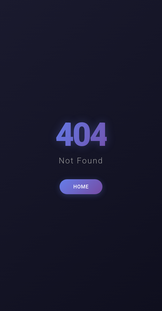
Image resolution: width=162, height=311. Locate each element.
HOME (81, 187)
